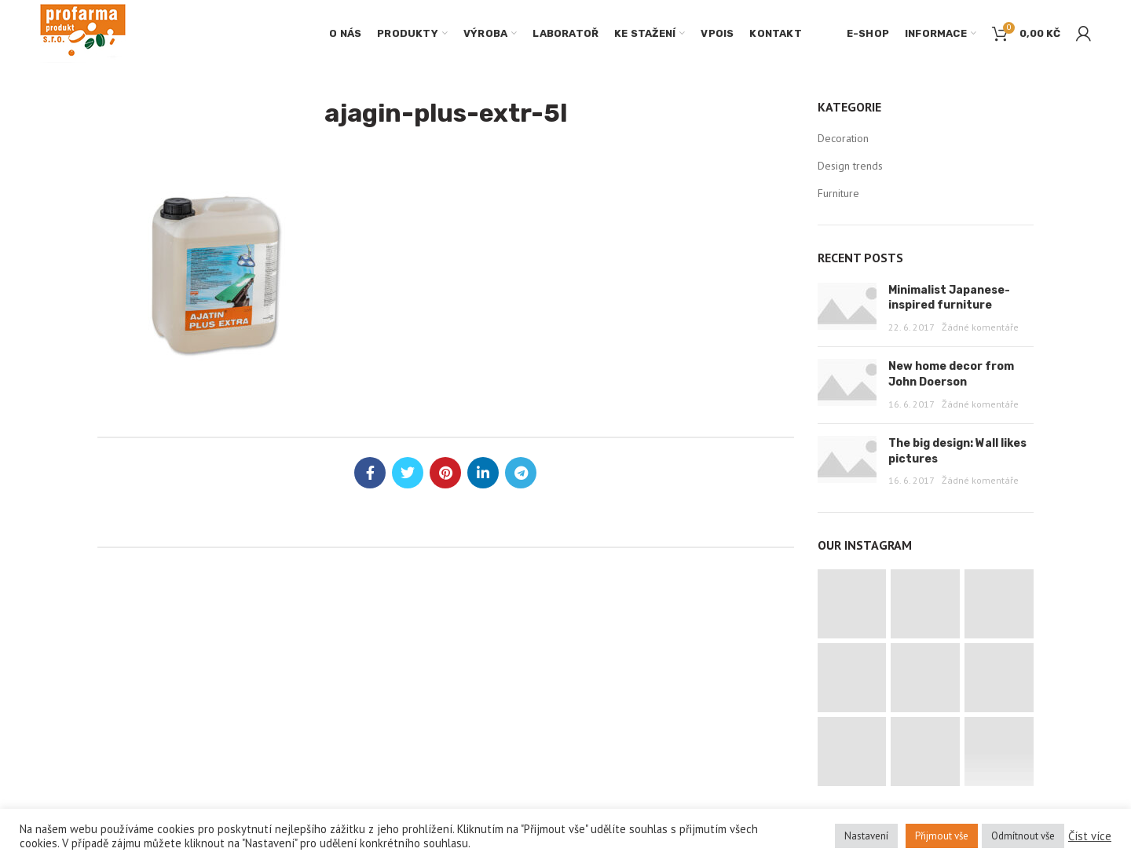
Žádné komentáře (980, 327)
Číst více (1089, 836)
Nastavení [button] (866, 836)
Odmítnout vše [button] (1023, 836)
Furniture (838, 193)
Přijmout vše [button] (941, 836)
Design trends (850, 166)
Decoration (843, 138)
